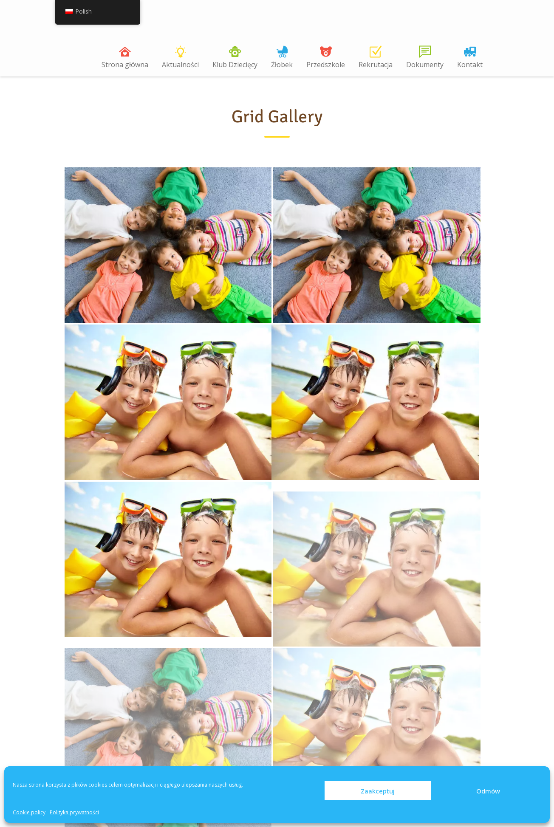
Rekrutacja (376, 64)
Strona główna (125, 64)
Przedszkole (325, 64)
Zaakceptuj (378, 791)
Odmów (488, 791)
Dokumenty (425, 64)
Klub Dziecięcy (234, 64)
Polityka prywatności (74, 812)
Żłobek (282, 64)
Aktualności (180, 64)
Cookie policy (29, 812)
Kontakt (470, 64)
